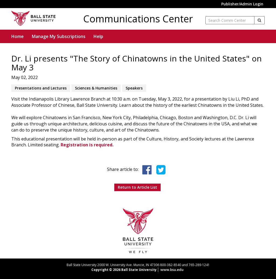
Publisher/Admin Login (242, 3)
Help (98, 36)
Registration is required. (87, 145)
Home (17, 36)
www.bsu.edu (172, 269)
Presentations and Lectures (41, 88)
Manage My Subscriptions (58, 36)
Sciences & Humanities (96, 88)
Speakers (134, 88)
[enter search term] (229, 20)
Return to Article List (137, 187)
